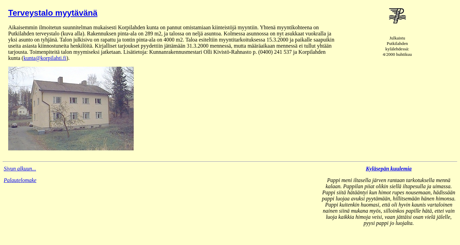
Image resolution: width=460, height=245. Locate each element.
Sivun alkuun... (20, 169)
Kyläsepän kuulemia (389, 169)
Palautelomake (20, 180)
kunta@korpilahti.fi (44, 58)
